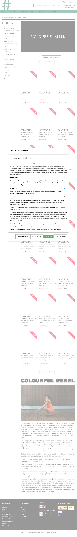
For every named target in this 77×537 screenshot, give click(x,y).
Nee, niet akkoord (61, 239)
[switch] (64, 180)
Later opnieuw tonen (23, 239)
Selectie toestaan (36, 239)
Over (31, 161)
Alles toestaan (48, 239)
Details (25, 161)
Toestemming (15, 161)
